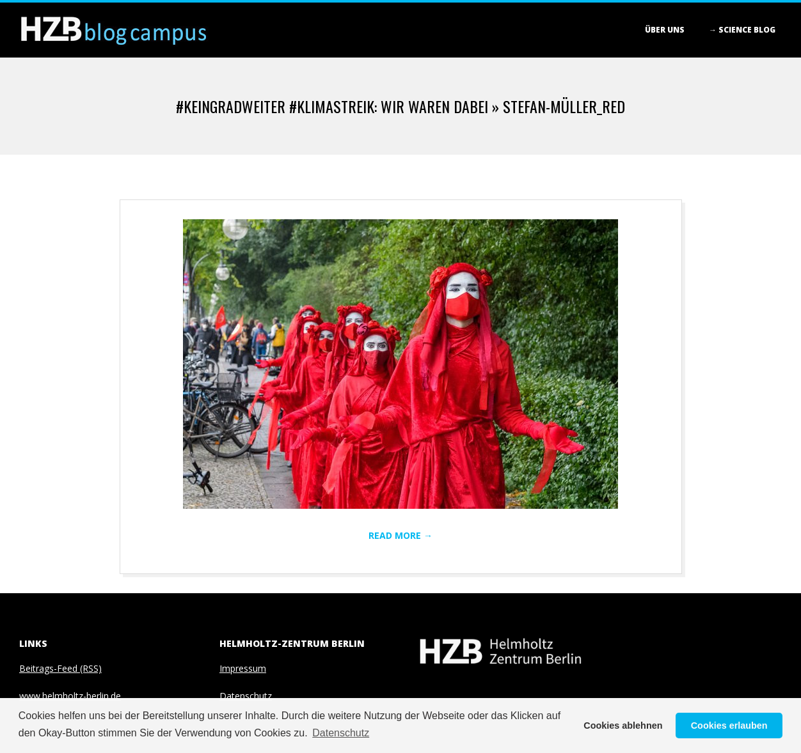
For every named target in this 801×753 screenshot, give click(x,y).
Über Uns (665, 29)
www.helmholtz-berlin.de (70, 696)
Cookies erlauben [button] (729, 725)
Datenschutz (245, 696)
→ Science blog (742, 29)
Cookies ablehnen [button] (622, 725)
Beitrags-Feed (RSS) (60, 668)
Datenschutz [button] (340, 732)
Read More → (400, 535)
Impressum (242, 668)
